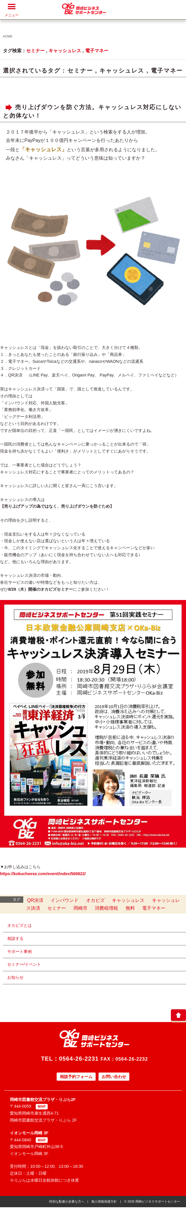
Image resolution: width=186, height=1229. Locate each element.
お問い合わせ (114, 1076)
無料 (130, 908)
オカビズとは (19, 925)
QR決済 (35, 900)
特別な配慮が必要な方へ (66, 1201)
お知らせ (15, 977)
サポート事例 (19, 951)
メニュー (11, 10)
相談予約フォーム (76, 1076)
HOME (7, 36)
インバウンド (64, 900)
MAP (42, 1106)
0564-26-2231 (79, 1058)
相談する (15, 938)
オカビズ (95, 900)
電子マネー (96, 50)
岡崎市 (80, 908)
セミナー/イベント (24, 964)
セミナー (35, 50)
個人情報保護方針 (104, 1201)
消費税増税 (106, 908)
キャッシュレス (65, 50)
